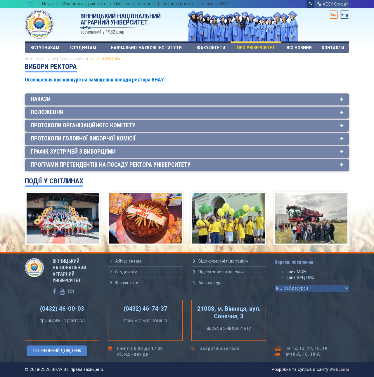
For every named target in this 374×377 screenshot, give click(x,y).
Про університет (256, 48)
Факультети (211, 48)
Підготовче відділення (221, 272)
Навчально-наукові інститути (146, 48)
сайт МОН (296, 271)
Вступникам (44, 48)
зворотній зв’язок (219, 348)
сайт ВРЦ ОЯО (300, 277)
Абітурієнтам (128, 261)
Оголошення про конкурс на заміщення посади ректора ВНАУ (94, 80)
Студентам (83, 48)
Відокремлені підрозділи (223, 261)
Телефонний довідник (57, 350)
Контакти (333, 48)
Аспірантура (210, 282)
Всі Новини (299, 48)
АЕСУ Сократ (332, 4)
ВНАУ (51, 59)
